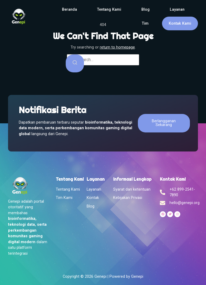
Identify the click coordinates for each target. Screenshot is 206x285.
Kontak (93, 197)
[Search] (75, 63)
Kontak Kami (180, 23)
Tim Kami (64, 197)
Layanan (177, 9)
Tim (145, 23)
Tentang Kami (109, 9)
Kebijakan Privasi (127, 197)
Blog (145, 9)
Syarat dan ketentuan (131, 189)
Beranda (69, 9)
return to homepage (117, 47)
